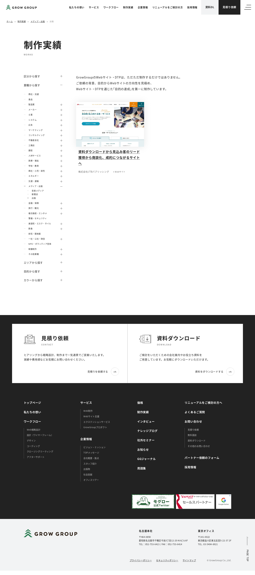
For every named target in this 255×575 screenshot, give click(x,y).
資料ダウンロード (196, 440)
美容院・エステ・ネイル (39, 223)
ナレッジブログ (147, 431)
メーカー (32, 109)
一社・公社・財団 (36, 238)
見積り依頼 (229, 7)
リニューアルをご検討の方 (167, 7)
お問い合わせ (193, 421)
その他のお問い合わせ (199, 446)
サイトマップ (189, 560)
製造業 (31, 104)
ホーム (10, 21)
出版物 (86, 469)
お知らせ (143, 449)
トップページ (32, 403)
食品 (30, 99)
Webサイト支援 (91, 416)
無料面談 (192, 435)
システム (32, 119)
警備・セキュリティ (37, 218)
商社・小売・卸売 (36, 170)
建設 (30, 150)
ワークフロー (111, 7)
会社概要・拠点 (91, 458)
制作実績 (128, 7)
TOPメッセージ (91, 452)
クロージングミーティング (40, 451)
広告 (30, 124)
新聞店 (35, 194)
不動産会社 (33, 140)
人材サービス (34, 155)
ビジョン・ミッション (94, 447)
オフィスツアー (91, 479)
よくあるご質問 (195, 412)
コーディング (33, 446)
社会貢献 (87, 474)
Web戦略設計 (33, 429)
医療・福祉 (33, 160)
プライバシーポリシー (141, 560)
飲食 (30, 228)
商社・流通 (33, 94)
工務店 (31, 145)
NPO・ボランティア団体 (39, 243)
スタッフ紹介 (90, 463)
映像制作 (32, 249)
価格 (140, 403)
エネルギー (33, 175)
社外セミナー (146, 440)
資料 (209, 7)
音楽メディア (38, 190)
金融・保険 (33, 203)
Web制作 (88, 410)
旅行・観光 (33, 208)
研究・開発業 (34, 233)
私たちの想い (76, 7)
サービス (94, 7)
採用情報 (192, 7)
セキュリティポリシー (167, 560)
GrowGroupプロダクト (95, 427)
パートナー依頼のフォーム (202, 458)
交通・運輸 (33, 181)
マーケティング (35, 130)
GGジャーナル (146, 459)
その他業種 (33, 254)
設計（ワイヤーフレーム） (40, 435)
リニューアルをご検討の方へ (203, 403)
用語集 (141, 468)
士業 (30, 114)
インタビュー (146, 421)
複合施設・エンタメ (37, 213)
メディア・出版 (38, 21)
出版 (34, 198)
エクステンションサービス (96, 421)
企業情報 (143, 7)
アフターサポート (36, 457)
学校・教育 (33, 165)
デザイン (31, 440)
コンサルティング (36, 135)
